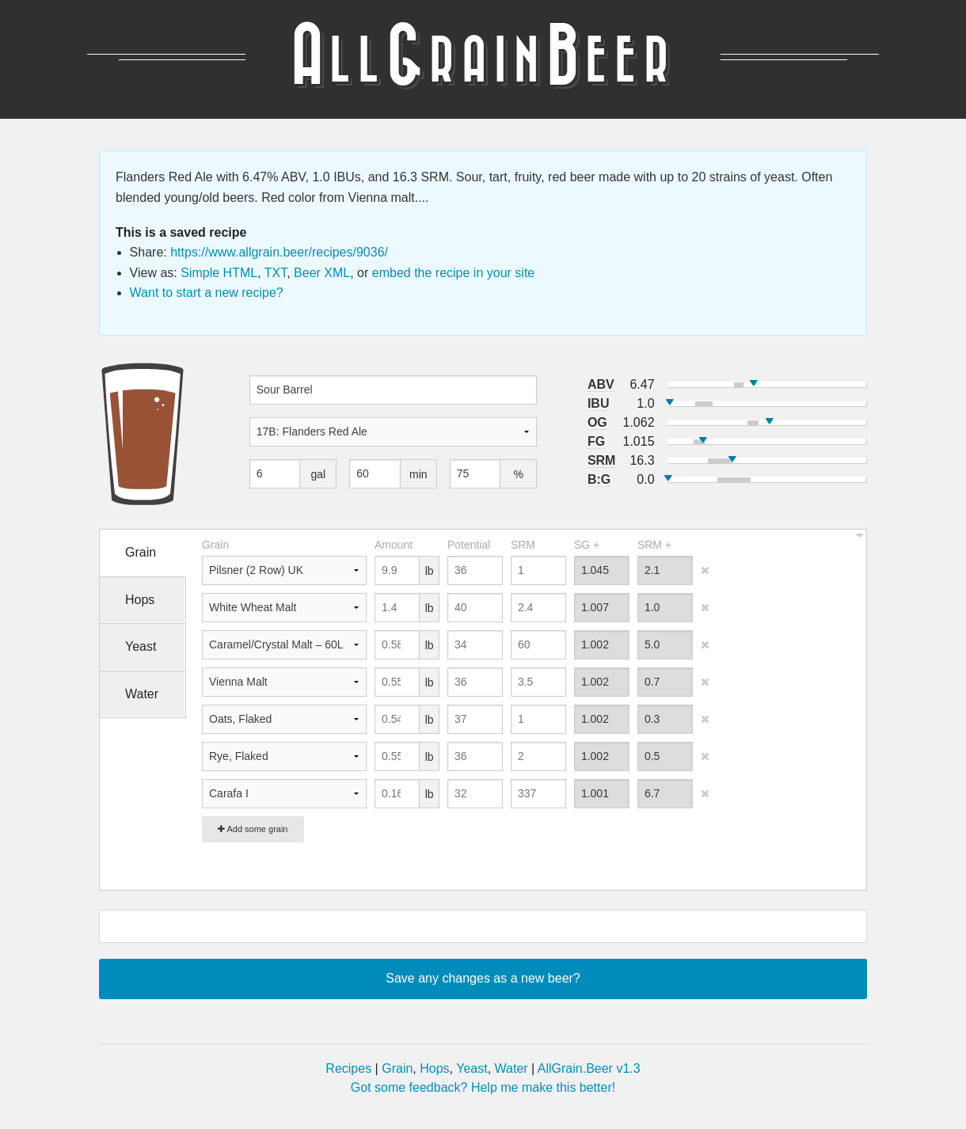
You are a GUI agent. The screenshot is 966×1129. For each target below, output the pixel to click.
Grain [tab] (140, 552)
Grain (397, 1068)
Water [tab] (141, 694)
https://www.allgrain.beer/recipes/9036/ (279, 252)
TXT (275, 272)
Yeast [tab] (140, 646)
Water (511, 1068)
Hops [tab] (139, 599)
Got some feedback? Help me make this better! (483, 1087)
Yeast (471, 1068)
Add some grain (253, 829)
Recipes (348, 1068)
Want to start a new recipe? (206, 292)
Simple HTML (219, 272)
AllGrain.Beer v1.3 (589, 1068)
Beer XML (322, 272)
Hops (434, 1068)
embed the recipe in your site (453, 272)
